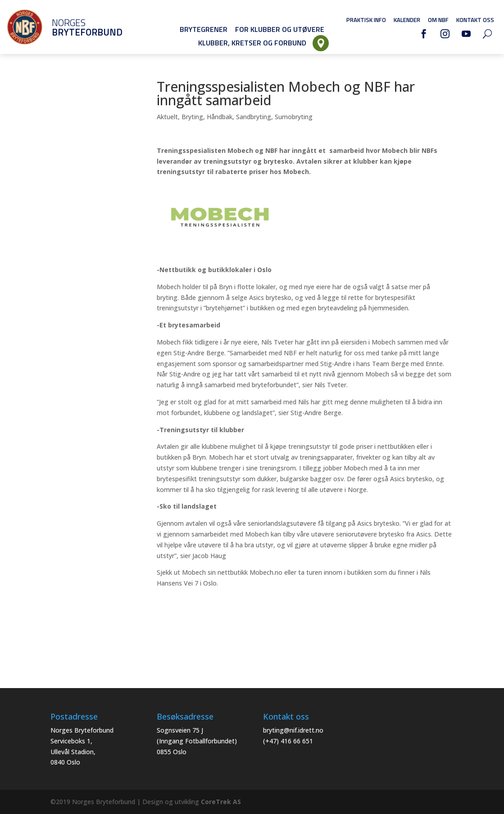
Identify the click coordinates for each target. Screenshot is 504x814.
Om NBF (438, 19)
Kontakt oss (475, 19)
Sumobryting (294, 116)
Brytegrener (203, 29)
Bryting (192, 116)
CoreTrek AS (221, 801)
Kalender (407, 19)
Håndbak (219, 116)
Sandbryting (253, 116)
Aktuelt (167, 116)
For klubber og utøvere (279, 29)
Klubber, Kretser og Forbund (252, 42)
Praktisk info (366, 19)
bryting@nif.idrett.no (293, 730)
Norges (74, 27)
